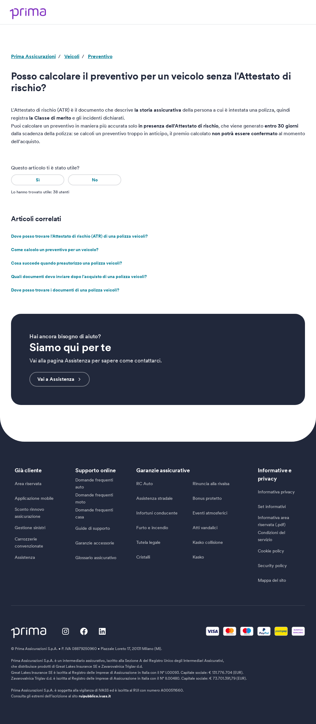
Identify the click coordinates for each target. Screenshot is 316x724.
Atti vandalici (205, 527)
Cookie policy (271, 550)
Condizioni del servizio (271, 536)
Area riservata (28, 483)
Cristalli (143, 557)
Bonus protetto (207, 498)
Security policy (272, 565)
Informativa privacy (276, 491)
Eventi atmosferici (210, 513)
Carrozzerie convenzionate (29, 542)
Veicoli (71, 56)
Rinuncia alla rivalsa (211, 483)
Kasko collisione (208, 542)
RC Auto (144, 483)
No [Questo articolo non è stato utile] (95, 179)
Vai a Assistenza (59, 379)
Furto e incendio (152, 527)
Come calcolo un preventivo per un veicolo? (54, 249)
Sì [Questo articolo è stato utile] (38, 179)
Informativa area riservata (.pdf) (273, 521)
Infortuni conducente (157, 513)
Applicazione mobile (34, 498)
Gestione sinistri (30, 527)
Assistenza (25, 557)
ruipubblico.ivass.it (95, 696)
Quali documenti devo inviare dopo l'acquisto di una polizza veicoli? (79, 276)
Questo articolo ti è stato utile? (45, 168)
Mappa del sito (272, 580)
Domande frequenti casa (94, 513)
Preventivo (100, 56)
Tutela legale (148, 542)
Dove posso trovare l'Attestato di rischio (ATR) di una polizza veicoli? (79, 235)
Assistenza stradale (154, 498)
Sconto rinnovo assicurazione (29, 513)
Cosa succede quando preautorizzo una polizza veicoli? (66, 262)
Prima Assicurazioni (33, 56)
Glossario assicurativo (95, 557)
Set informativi (272, 506)
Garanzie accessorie (94, 542)
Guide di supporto (92, 527)
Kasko (198, 557)
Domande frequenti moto (94, 498)
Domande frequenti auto (94, 484)
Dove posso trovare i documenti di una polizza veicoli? (65, 289)
